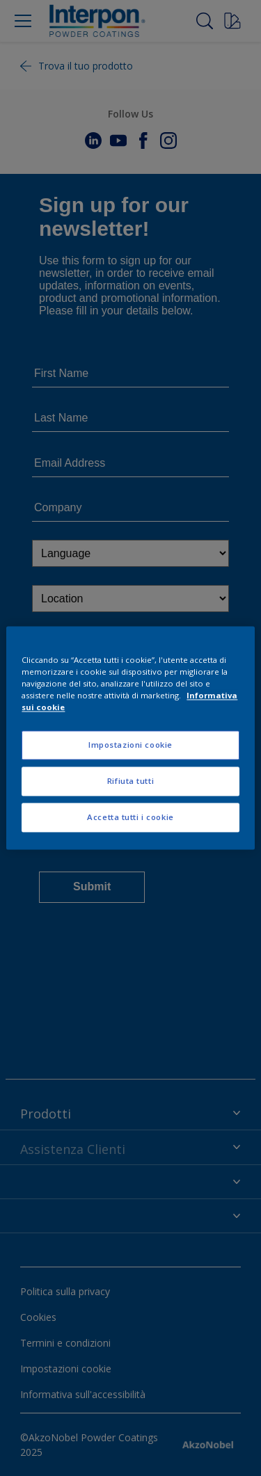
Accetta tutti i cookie (130, 817)
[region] (130, 737)
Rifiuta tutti (130, 781)
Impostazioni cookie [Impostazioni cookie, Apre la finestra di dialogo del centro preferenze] (130, 745)
